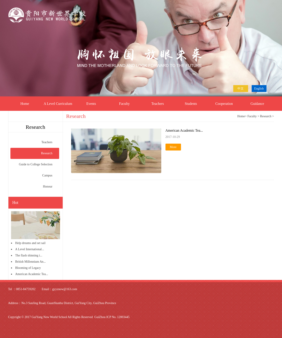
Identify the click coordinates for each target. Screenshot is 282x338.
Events (91, 104)
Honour (51, 186)
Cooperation (224, 104)
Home (24, 104)
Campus (50, 175)
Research (50, 153)
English (259, 88)
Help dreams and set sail (30, 243)
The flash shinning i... (28, 255)
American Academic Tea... (31, 274)
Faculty (124, 104)
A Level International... (29, 249)
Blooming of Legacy (28, 268)
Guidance (257, 104)
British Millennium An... (30, 261)
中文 (240, 88)
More (173, 147)
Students (191, 104)
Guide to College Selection (39, 164)
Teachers (157, 104)
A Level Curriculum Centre (58, 106)
